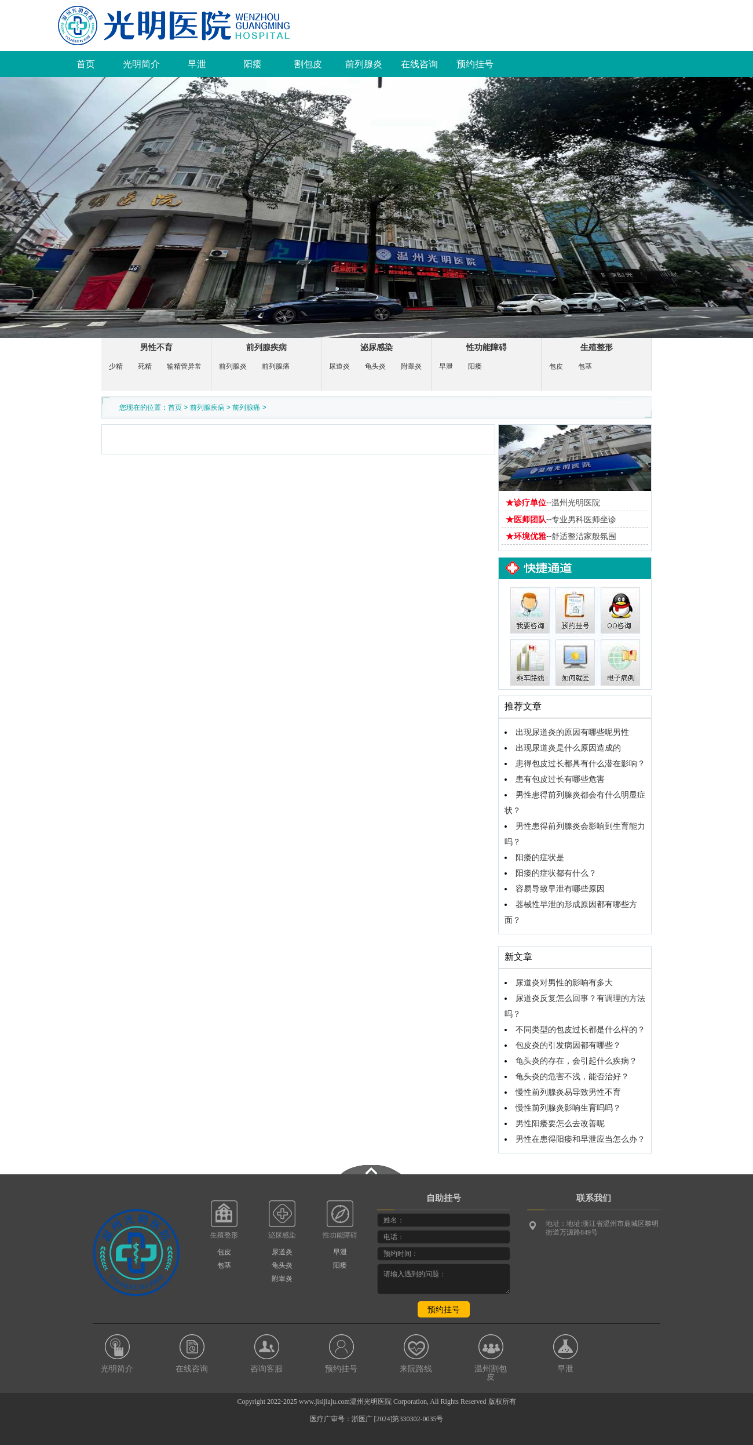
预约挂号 (475, 64)
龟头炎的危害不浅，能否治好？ (572, 1076)
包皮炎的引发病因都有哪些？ (568, 1045)
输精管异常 (184, 366)
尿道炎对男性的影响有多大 (564, 982)
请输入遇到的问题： (443, 1279)
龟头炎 (375, 366)
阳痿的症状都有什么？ (556, 873)
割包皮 (308, 64)
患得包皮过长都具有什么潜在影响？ (580, 763)
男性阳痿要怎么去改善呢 (560, 1123)
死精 (145, 366)
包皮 (556, 366)
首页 (85, 64)
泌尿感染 (376, 347)
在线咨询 (419, 64)
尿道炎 (339, 366)
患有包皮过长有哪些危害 (560, 779)
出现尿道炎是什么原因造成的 (568, 748)
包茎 (585, 366)
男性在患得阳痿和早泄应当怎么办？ (580, 1139)
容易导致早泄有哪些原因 (560, 889)
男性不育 (156, 347)
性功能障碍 (486, 347)
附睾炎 (411, 366)
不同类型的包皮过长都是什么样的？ (580, 1029)
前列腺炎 (363, 64)
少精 (116, 366)
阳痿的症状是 (540, 857)
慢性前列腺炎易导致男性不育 (568, 1092)
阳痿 (252, 64)
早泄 (197, 64)
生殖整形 (596, 347)
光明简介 (141, 64)
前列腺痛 (276, 366)
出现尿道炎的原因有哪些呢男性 (572, 732)
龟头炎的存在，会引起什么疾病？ (576, 1061)
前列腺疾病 (266, 347)
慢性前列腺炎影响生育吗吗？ (568, 1108)
